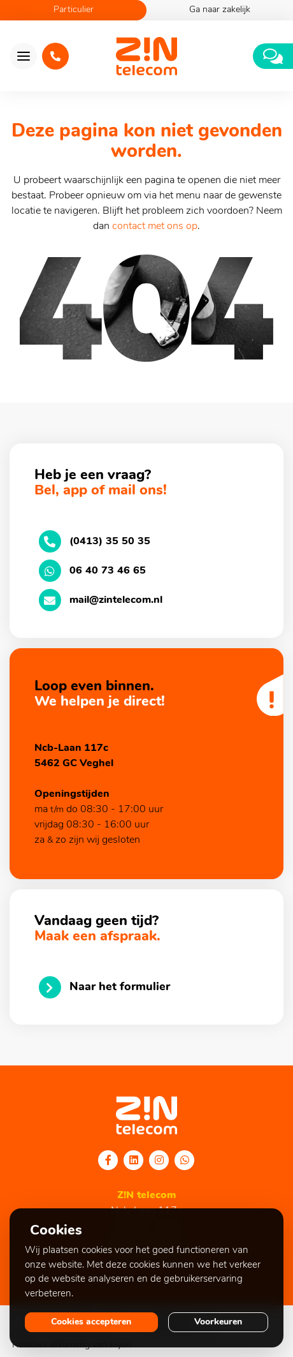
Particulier (74, 10)
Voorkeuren (218, 1322)
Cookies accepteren (91, 1322)
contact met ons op (154, 226)
